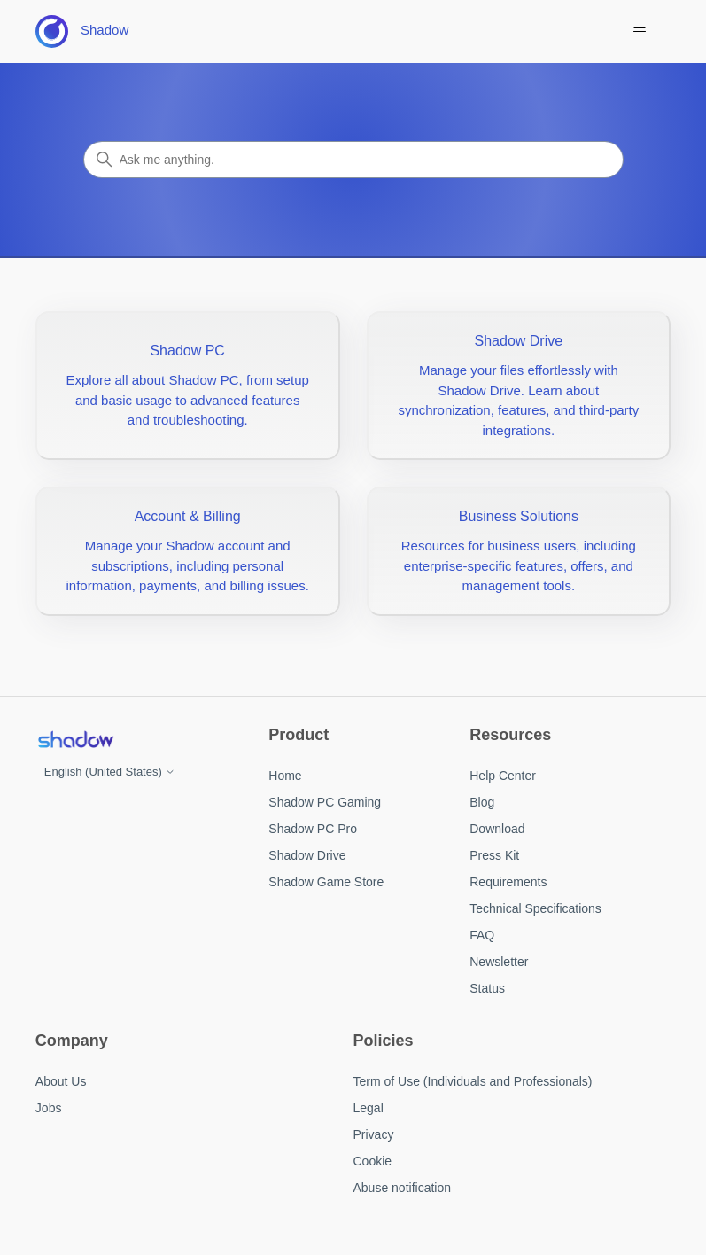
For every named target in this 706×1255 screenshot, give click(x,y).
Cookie (372, 1161)
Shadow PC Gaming (324, 802)
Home (284, 775)
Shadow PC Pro (312, 829)
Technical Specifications (535, 908)
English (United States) (110, 771)
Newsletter (498, 962)
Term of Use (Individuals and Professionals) (473, 1081)
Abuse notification (402, 1188)
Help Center (502, 775)
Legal (368, 1108)
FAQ (481, 935)
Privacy (373, 1134)
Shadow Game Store (326, 882)
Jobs (48, 1108)
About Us (61, 1081)
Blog (481, 802)
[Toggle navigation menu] (639, 32)
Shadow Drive (306, 855)
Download (496, 829)
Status (487, 988)
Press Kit (494, 855)
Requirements (508, 882)
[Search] (353, 159)
